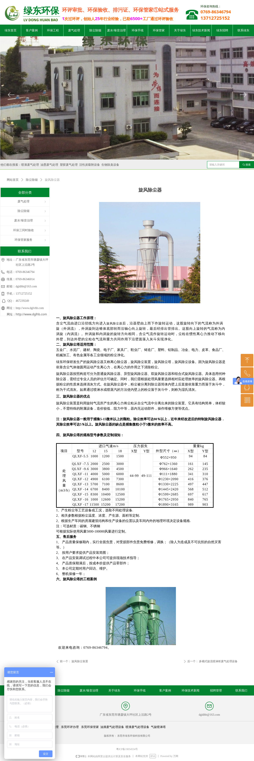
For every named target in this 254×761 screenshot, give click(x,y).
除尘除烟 (32, 179)
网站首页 (13, 179)
